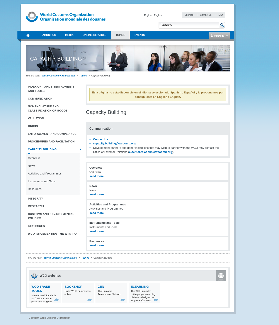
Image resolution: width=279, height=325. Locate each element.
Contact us (206, 15)
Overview (34, 158)
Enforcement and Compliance (52, 133)
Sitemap (189, 15)
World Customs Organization (58, 75)
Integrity (35, 198)
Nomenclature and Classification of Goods (48, 108)
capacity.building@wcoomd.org (114, 143)
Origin (33, 126)
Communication (40, 98)
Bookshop (73, 286)
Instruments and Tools (42, 181)
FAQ (220, 15)
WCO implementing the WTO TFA (52, 233)
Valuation (36, 118)
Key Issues (36, 226)
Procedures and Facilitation (51, 141)
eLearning (140, 286)
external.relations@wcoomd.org (150, 152)
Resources (34, 189)
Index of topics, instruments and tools (51, 89)
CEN (101, 286)
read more (97, 176)
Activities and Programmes (45, 173)
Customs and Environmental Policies (51, 216)
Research (36, 206)
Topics (83, 75)
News (31, 166)
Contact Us (100, 139)
